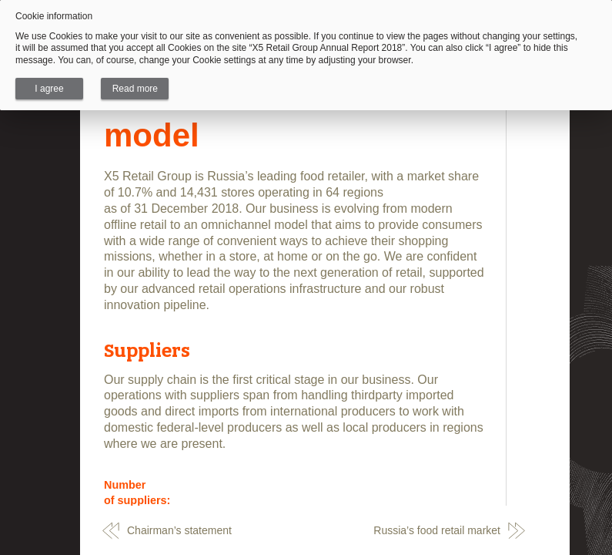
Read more (135, 88)
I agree (49, 88)
